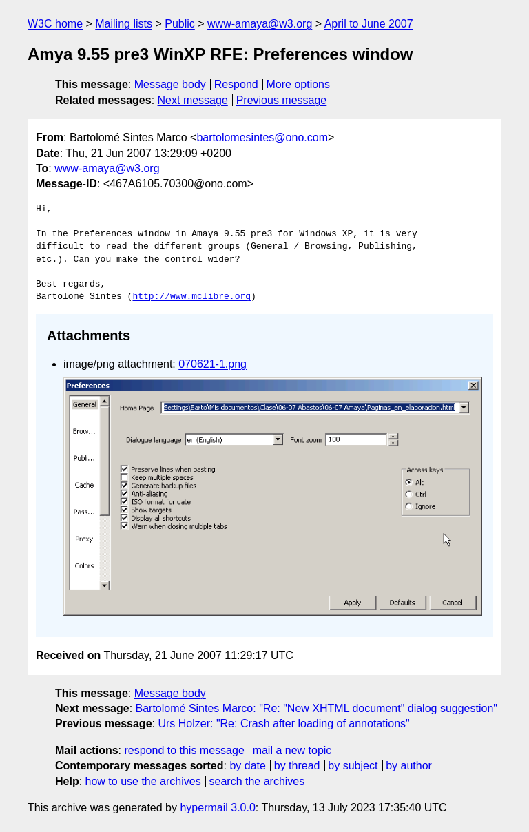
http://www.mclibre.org (191, 297)
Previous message (281, 100)
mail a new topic (292, 750)
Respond (236, 84)
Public (180, 24)
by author (409, 765)
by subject (352, 765)
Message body (170, 84)
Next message (193, 100)
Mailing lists (123, 24)
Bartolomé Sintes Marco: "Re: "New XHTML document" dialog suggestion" (316, 708)
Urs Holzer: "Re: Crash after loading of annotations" (283, 723)
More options (299, 84)
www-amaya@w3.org (259, 24)
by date (247, 765)
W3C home (55, 24)
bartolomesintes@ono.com (262, 137)
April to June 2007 (368, 24)
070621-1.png (212, 364)
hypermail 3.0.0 (217, 807)
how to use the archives (143, 781)
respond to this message (184, 750)
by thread (297, 765)
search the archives (257, 781)
